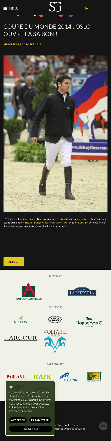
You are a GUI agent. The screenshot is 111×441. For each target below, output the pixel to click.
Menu (11, 8)
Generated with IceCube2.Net (68, 428)
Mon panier (86, 9)
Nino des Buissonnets (36, 222)
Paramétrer (40, 420)
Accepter (18, 420)
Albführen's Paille (60, 222)
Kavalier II (81, 222)
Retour (13, 261)
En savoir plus (30, 428)
